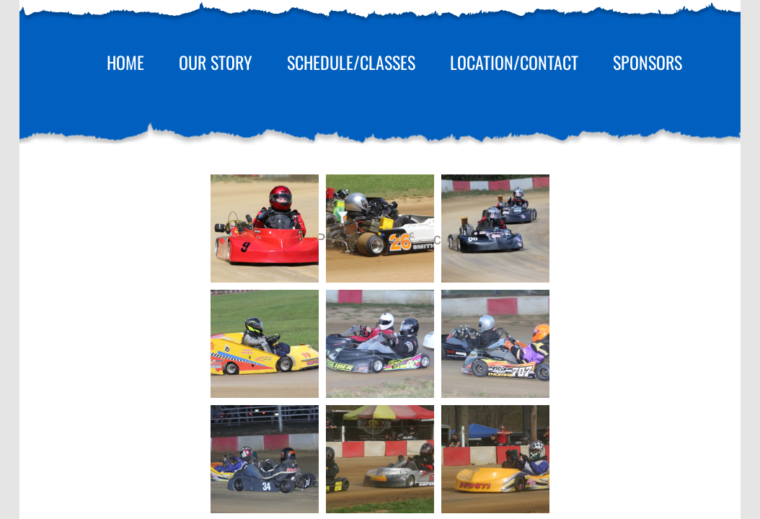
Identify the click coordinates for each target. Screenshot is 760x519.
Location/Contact (514, 62)
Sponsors (647, 62)
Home (125, 62)
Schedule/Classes (351, 62)
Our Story (215, 62)
